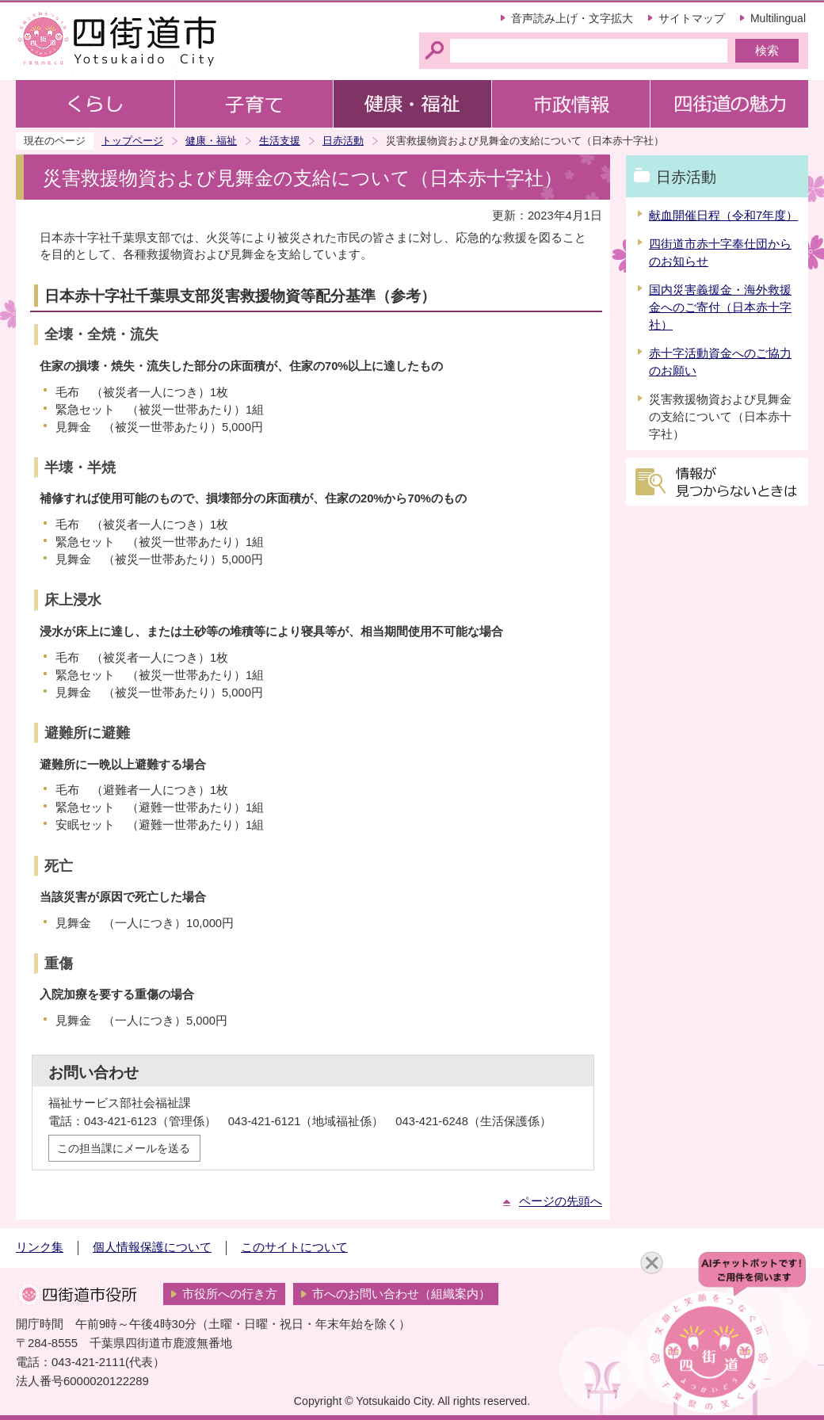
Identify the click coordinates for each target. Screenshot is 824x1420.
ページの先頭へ (560, 1201)
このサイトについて (294, 1247)
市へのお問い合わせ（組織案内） (401, 1294)
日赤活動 (343, 141)
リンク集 (39, 1247)
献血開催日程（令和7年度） (723, 215)
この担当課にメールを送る (123, 1148)
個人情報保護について (152, 1247)
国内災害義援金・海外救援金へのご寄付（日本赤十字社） (720, 307)
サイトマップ (691, 18)
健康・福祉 (211, 141)
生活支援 (279, 141)
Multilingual (778, 18)
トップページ (132, 141)
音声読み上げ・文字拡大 (572, 18)
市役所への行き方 (229, 1294)
